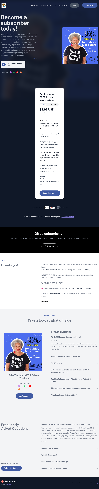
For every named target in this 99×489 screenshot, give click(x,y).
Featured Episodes (46, 5)
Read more (44, 301)
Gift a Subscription (61, 5)
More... (35, 58)
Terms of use (82, 483)
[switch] (49, 104)
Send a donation (67, 217)
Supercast (8, 484)
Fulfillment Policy (93, 483)
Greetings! (34, 5)
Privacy (74, 483)
